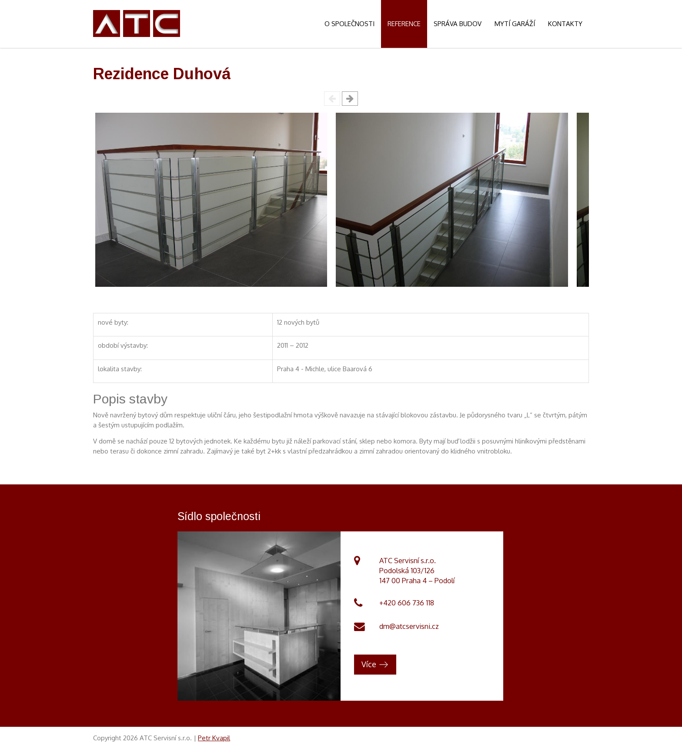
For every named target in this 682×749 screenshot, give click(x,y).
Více (368, 664)
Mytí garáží (515, 24)
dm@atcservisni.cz (409, 626)
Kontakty (565, 24)
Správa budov (457, 24)
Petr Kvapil (214, 738)
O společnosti (349, 24)
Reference (404, 24)
